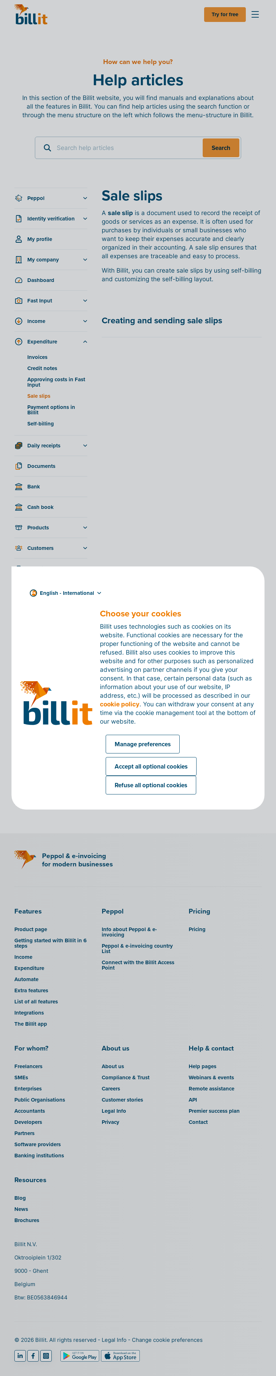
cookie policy (119, 704)
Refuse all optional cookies (151, 785)
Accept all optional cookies (151, 766)
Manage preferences (143, 744)
